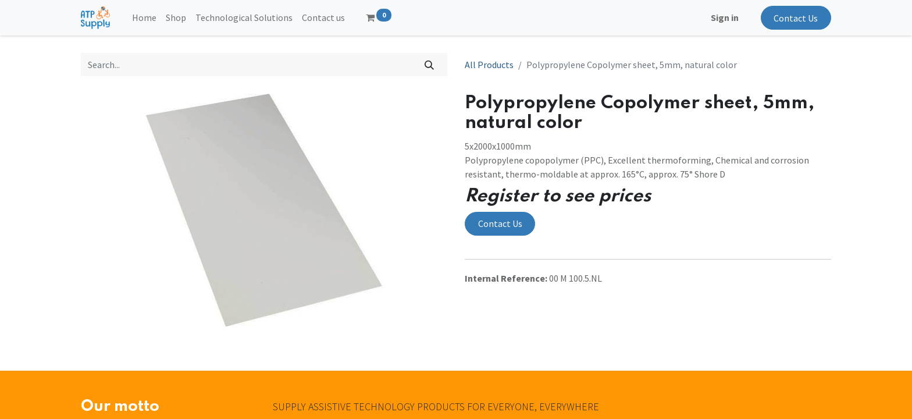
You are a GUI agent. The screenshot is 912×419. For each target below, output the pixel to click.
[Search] (429, 64)
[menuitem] (144, 17)
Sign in (725, 17)
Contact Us (796, 18)
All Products (489, 64)
